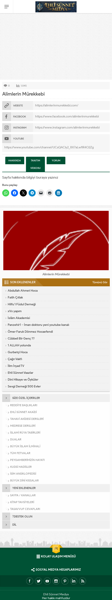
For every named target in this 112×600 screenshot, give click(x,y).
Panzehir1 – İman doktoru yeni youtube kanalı (38, 325)
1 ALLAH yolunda (19, 345)
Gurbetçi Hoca (18, 352)
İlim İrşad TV (16, 366)
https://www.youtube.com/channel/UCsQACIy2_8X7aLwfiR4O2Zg (49, 147)
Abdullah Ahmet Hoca (23, 290)
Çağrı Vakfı (15, 359)
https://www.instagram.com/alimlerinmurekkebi (67, 127)
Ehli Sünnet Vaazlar (20, 373)
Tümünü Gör (100, 282)
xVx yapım (15, 311)
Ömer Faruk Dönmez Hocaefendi (30, 332)
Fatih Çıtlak (15, 297)
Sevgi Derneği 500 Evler (24, 386)
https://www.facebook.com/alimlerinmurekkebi (67, 116)
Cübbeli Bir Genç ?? (21, 338)
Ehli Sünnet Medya (56, 594)
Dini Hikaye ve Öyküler (23, 379)
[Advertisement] (56, 46)
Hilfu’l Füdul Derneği (22, 304)
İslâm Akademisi (19, 318)
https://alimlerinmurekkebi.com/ (56, 105)
